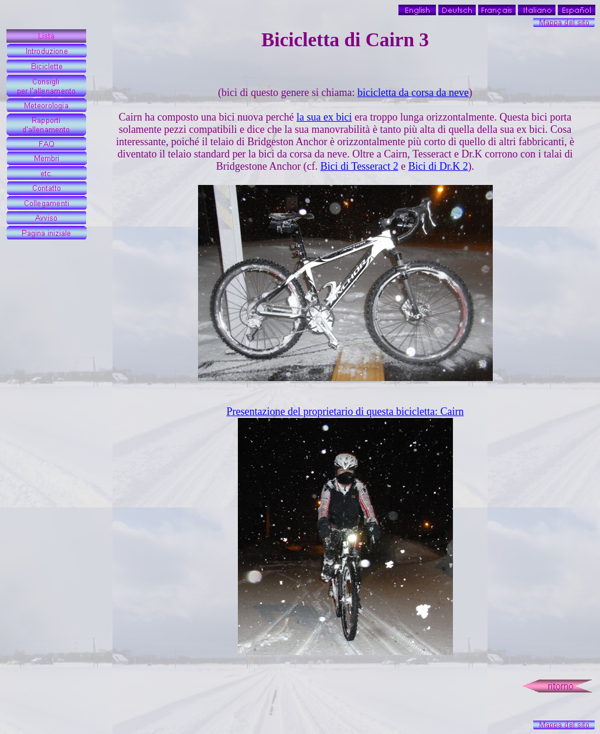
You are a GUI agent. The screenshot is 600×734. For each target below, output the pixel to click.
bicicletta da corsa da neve (413, 92)
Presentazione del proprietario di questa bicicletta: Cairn (345, 411)
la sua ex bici (324, 117)
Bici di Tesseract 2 (359, 166)
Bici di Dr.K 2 (438, 166)
